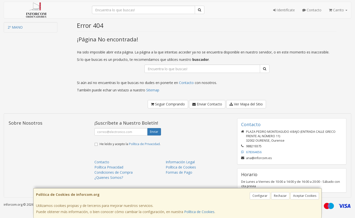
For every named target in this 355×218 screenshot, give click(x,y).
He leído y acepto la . (130, 144)
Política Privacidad (108, 167)
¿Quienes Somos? (108, 177)
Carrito (338, 10)
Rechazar (280, 196)
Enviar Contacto (207, 104)
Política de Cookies (199, 211)
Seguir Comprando (168, 104)
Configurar (259, 196)
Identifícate (284, 10)
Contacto (311, 10)
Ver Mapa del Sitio (246, 104)
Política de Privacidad (144, 144)
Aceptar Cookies (304, 196)
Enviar (154, 132)
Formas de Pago (179, 172)
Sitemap (152, 90)
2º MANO (15, 27)
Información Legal (180, 162)
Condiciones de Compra (113, 172)
